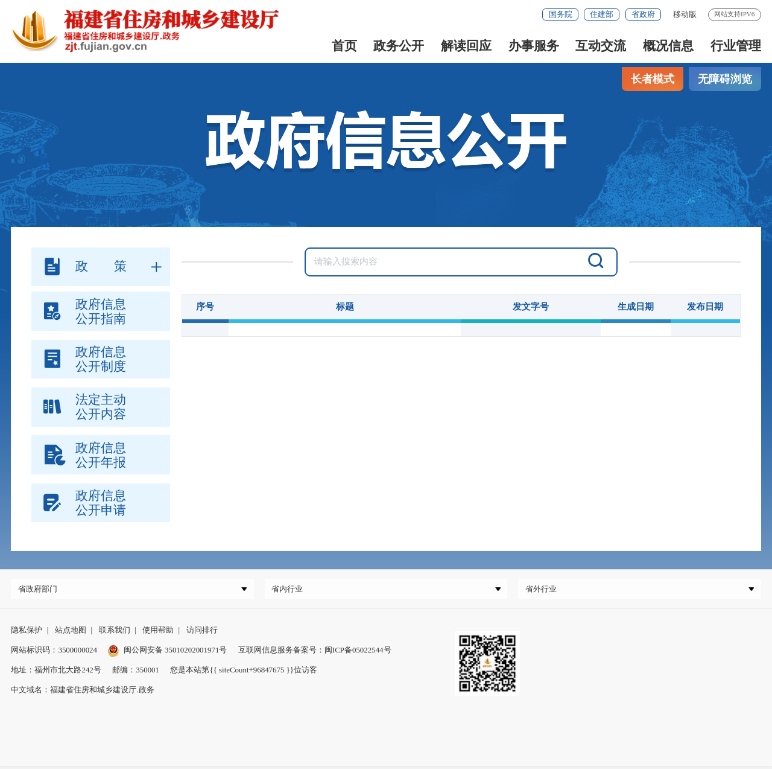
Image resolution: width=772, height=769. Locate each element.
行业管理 (735, 46)
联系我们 (114, 632)
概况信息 (668, 46)
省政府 (643, 14)
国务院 (560, 14)
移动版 (685, 14)
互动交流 (600, 46)
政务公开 (398, 46)
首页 (344, 46)
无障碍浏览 (725, 79)
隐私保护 (26, 632)
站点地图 (70, 632)
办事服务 (533, 46)
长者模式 (652, 79)
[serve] (151, 30)
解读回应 (466, 46)
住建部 (601, 14)
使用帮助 (158, 632)
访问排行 (202, 632)
